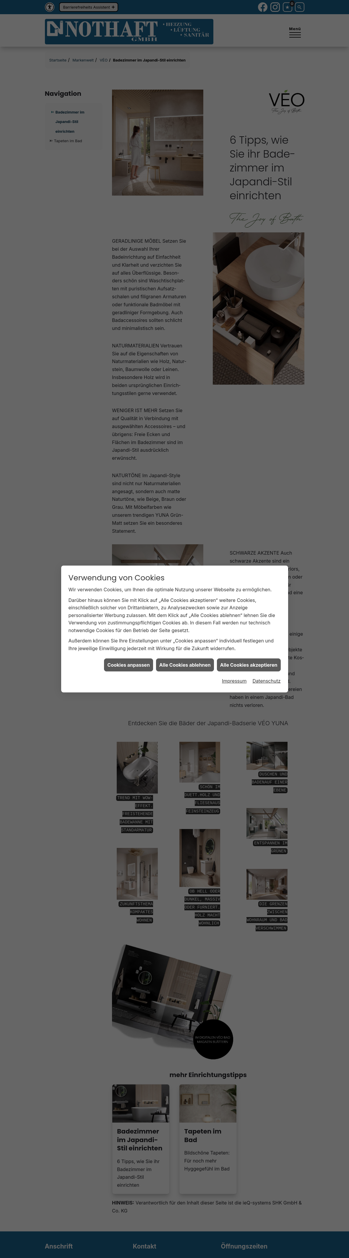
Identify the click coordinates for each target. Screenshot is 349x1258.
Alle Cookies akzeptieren (248, 665)
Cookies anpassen (128, 665)
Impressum (234, 681)
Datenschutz (267, 681)
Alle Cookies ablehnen (185, 665)
